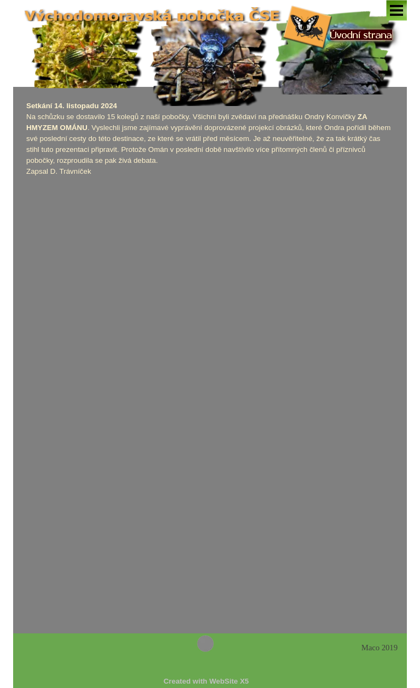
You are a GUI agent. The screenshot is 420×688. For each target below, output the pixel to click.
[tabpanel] (210, 139)
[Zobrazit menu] (396, 10)
